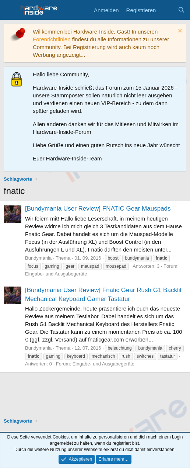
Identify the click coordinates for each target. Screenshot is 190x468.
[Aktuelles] (166, 10)
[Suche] (181, 10)
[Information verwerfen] (179, 31)
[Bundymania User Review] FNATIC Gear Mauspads (98, 208)
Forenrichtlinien (52, 39)
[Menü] (10, 10)
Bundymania (38, 258)
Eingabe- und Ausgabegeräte (56, 274)
